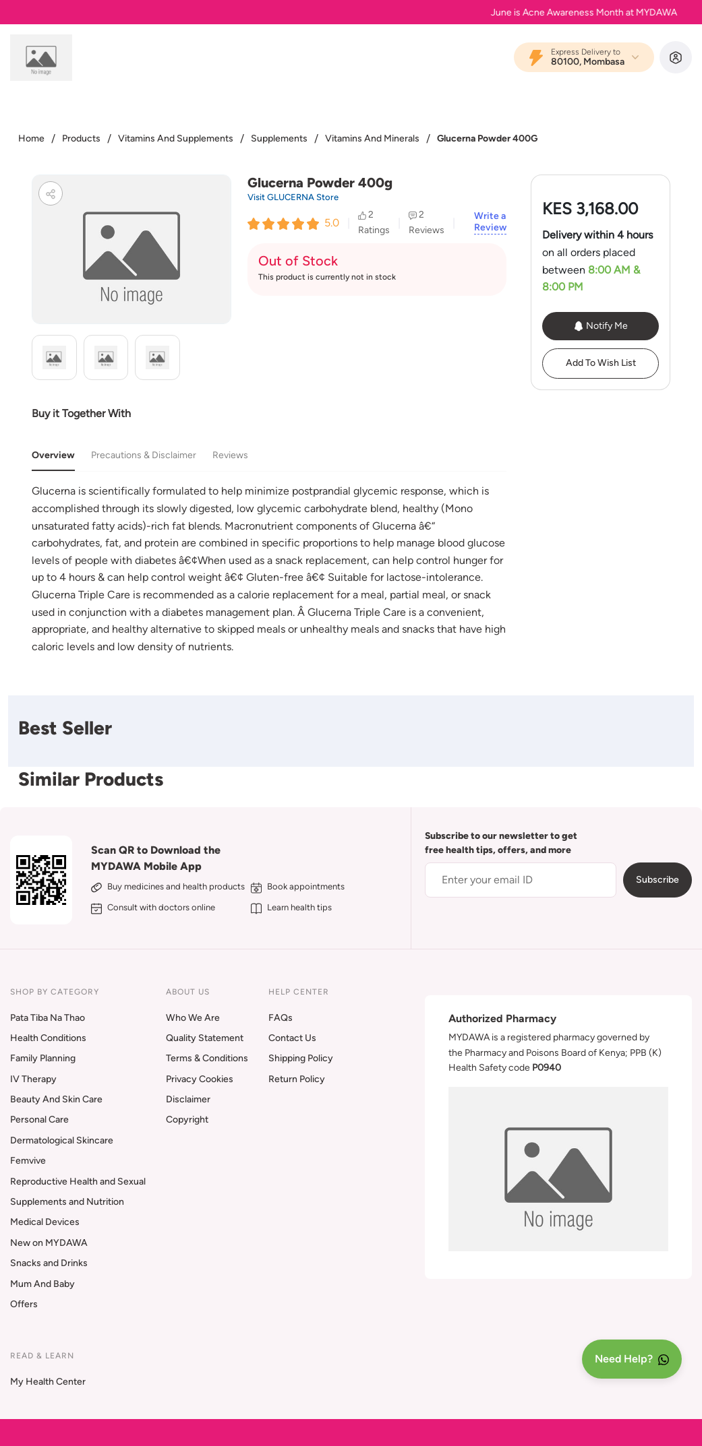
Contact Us (292, 1038)
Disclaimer (188, 1099)
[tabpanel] (269, 568)
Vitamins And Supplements (175, 138)
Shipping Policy (300, 1058)
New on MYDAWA (49, 1243)
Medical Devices (45, 1222)
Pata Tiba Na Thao (47, 1018)
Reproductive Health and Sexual (78, 1181)
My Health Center (48, 1381)
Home (31, 138)
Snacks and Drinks (49, 1263)
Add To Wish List (601, 363)
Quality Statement (204, 1038)
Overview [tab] (53, 455)
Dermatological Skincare (61, 1140)
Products (81, 138)
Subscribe (657, 879)
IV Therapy (33, 1079)
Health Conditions (48, 1038)
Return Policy (296, 1079)
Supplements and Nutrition (67, 1201)
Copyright (187, 1119)
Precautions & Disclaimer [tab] (143, 455)
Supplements (279, 138)
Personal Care (39, 1119)
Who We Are (193, 1018)
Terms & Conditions (207, 1058)
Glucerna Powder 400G (487, 138)
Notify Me (600, 326)
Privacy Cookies (199, 1079)
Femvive (28, 1160)
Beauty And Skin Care (56, 1099)
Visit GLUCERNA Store (293, 197)
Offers (24, 1304)
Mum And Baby (42, 1284)
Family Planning (43, 1058)
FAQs (280, 1018)
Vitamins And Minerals (372, 138)
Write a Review (490, 222)
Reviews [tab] (230, 455)
